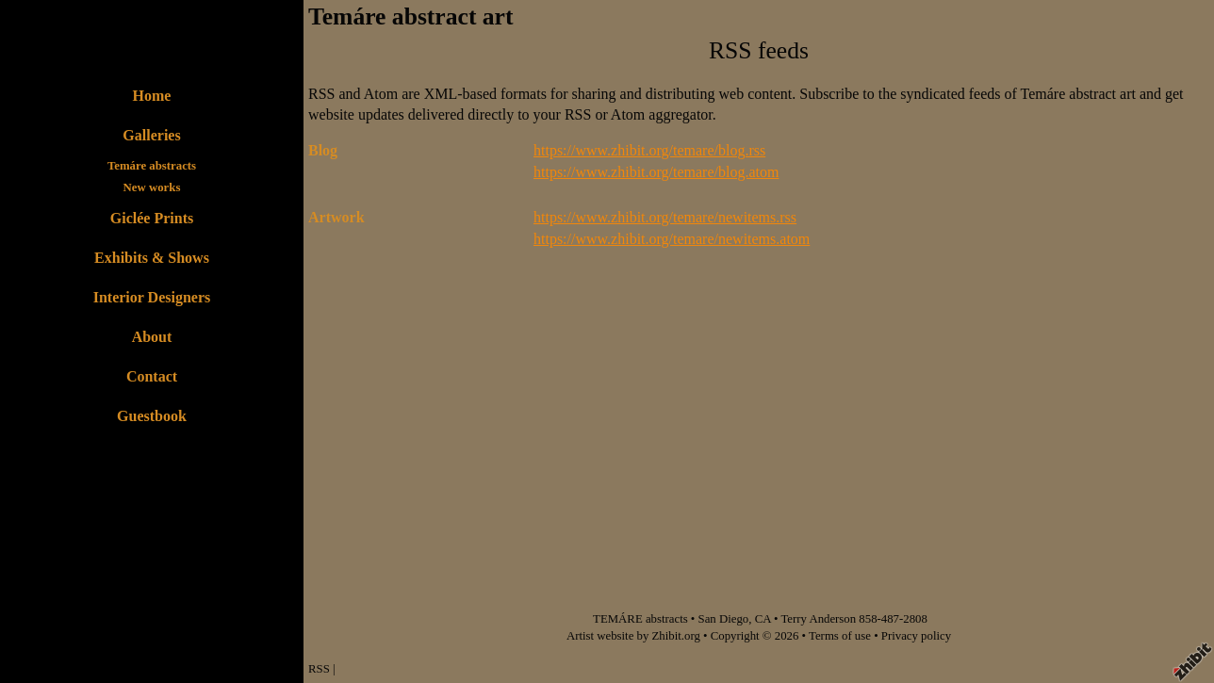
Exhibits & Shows (151, 258)
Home (152, 96)
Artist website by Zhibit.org (633, 635)
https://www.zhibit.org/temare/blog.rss (649, 150)
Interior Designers (152, 297)
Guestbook (152, 416)
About (152, 337)
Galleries (151, 135)
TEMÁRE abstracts (640, 619)
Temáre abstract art (410, 16)
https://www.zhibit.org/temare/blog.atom (656, 172)
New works (152, 187)
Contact (151, 376)
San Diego (723, 619)
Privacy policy (916, 635)
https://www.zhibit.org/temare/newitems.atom (671, 239)
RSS (319, 668)
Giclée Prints (151, 218)
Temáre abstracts (151, 165)
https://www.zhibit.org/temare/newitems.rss (664, 217)
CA (763, 619)
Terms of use (840, 635)
